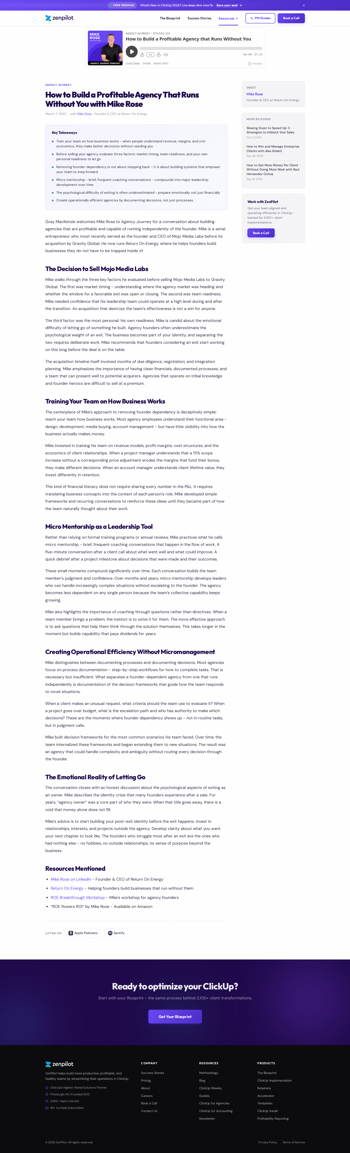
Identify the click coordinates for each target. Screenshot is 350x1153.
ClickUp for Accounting (216, 1111)
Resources (228, 18)
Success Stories (199, 18)
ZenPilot (61, 1142)
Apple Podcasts (83, 933)
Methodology (208, 1073)
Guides (204, 1096)
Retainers (264, 1088)
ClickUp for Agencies (214, 1103)
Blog (202, 1080)
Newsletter (207, 1119)
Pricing (146, 1080)
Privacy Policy (267, 1142)
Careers (147, 1096)
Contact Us (149, 1111)
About (145, 1088)
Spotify (116, 933)
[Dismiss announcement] (304, 5)
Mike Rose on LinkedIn (71, 879)
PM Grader (260, 18)
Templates (264, 1103)
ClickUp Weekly (210, 1088)
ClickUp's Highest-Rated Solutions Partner (76, 1087)
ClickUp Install (267, 1111)
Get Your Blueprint (175, 1021)
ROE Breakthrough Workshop (78, 897)
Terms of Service (294, 1142)
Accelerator (265, 1096)
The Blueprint (170, 18)
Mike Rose (85, 114)
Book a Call (291, 18)
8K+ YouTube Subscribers (64, 1108)
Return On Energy (67, 888)
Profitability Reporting (273, 1119)
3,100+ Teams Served (62, 1101)
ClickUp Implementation (274, 1080)
